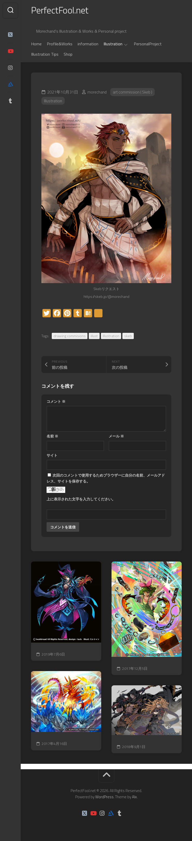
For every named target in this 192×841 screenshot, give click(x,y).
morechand (97, 93)
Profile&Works (59, 44)
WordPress (104, 797)
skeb (128, 336)
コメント (56, 402)
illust (94, 336)
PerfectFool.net (60, 10)
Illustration (113, 45)
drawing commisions (70, 336)
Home (36, 44)
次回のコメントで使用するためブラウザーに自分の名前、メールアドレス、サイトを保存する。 (106, 479)
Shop (68, 54)
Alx (134, 797)
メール (116, 437)
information (88, 44)
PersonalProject (148, 44)
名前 (52, 437)
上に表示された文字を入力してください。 (81, 499)
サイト (52, 455)
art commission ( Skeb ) (133, 93)
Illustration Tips (44, 54)
